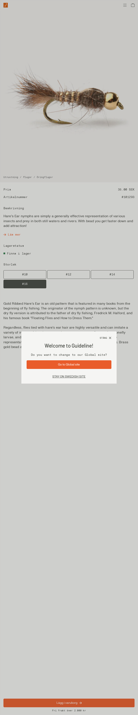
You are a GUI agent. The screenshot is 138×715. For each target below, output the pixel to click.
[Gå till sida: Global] (69, 364)
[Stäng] (105, 338)
